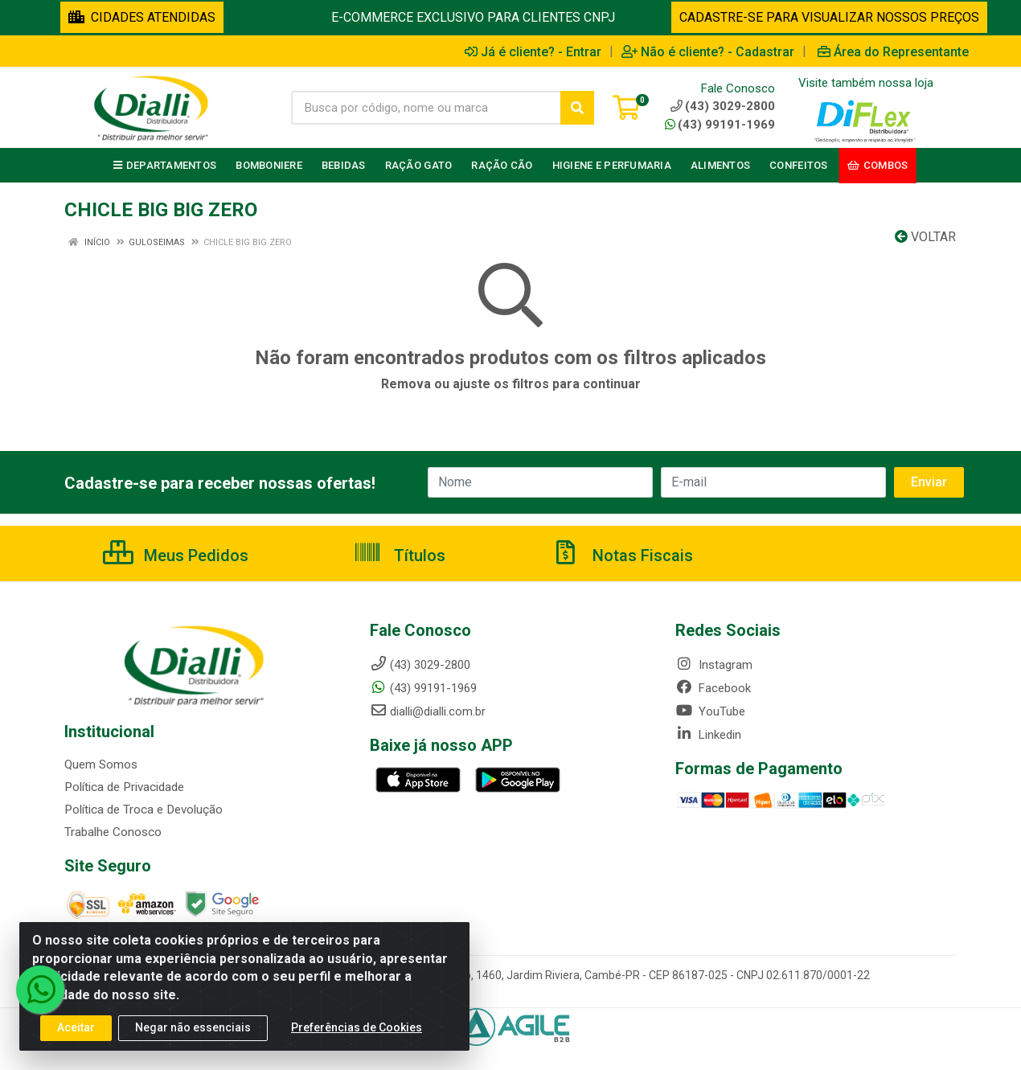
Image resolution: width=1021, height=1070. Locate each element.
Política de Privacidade (123, 787)
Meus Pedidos (175, 555)
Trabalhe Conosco (113, 832)
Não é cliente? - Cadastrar (707, 51)
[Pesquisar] (577, 108)
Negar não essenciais (193, 1029)
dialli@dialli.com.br (428, 711)
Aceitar (76, 1029)
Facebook (713, 688)
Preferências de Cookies (356, 1029)
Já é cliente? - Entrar (533, 51)
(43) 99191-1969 (720, 124)
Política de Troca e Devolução (142, 809)
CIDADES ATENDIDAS (141, 17)
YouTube (710, 711)
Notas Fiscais (622, 555)
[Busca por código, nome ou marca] (426, 108)
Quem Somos (100, 764)
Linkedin (708, 735)
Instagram (713, 665)
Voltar (925, 236)
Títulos (399, 555)
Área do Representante (893, 51)
